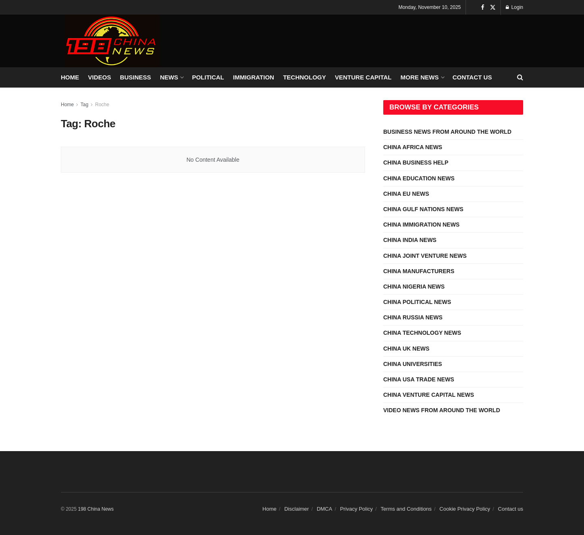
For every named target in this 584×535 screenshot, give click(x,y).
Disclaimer (296, 509)
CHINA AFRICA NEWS (412, 147)
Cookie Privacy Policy (465, 509)
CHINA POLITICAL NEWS (417, 302)
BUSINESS (135, 77)
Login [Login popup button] (514, 7)
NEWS (169, 77)
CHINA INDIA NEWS (409, 240)
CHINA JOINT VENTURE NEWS (425, 256)
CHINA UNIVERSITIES (412, 364)
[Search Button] (520, 77)
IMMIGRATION (253, 77)
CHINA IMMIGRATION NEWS (421, 224)
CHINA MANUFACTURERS (418, 271)
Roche (102, 104)
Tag (84, 104)
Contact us (472, 77)
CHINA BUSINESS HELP (416, 162)
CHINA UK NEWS (406, 348)
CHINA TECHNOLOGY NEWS (422, 333)
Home (67, 104)
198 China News (96, 509)
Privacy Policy (356, 509)
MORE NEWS (420, 77)
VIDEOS (99, 77)
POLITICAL (208, 77)
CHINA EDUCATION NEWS (419, 178)
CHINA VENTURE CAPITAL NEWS (428, 395)
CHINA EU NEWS (406, 193)
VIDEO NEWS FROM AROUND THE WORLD (441, 410)
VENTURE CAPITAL (363, 77)
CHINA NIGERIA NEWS (413, 286)
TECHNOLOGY (304, 77)
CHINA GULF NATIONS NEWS (423, 209)
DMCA (324, 509)
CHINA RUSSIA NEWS (412, 317)
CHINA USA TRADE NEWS (418, 379)
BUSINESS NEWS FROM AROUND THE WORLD (447, 131)
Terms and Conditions (406, 509)
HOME (70, 77)
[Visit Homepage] (112, 41)
